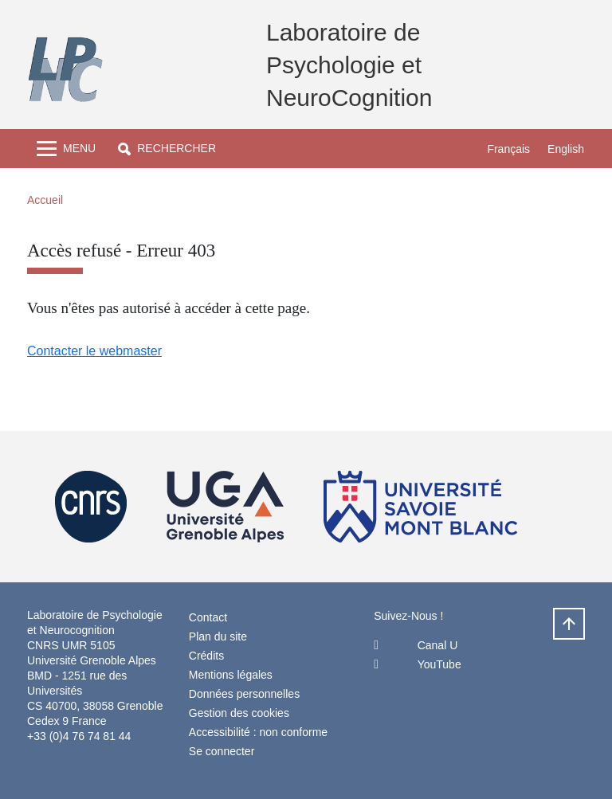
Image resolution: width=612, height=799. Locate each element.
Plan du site (218, 636)
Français (508, 149)
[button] (167, 148)
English (565, 149)
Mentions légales (231, 674)
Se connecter (222, 751)
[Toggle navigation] (66, 148)
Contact (208, 617)
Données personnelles (244, 693)
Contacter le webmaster (94, 351)
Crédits (206, 655)
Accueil (45, 200)
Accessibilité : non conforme (258, 732)
